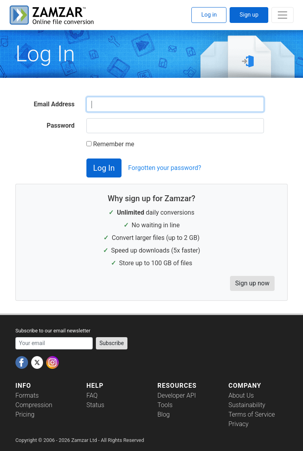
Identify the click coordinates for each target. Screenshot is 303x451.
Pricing (24, 414)
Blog (163, 414)
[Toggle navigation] (282, 15)
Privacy (238, 424)
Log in (209, 14)
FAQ (91, 395)
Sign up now (252, 283)
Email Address (54, 104)
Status (95, 405)
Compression (33, 405)
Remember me (110, 144)
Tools (164, 405)
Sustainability (246, 405)
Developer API (176, 395)
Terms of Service (251, 414)
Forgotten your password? (164, 168)
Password (61, 125)
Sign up (248, 14)
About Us (241, 395)
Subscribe (111, 343)
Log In (104, 168)
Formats (27, 395)
